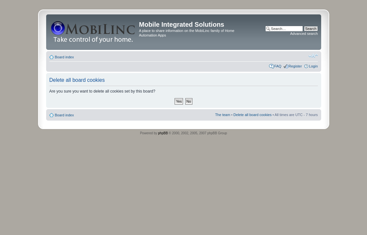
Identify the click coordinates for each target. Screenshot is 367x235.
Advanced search (304, 34)
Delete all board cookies (252, 115)
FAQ (278, 66)
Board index (64, 57)
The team (222, 115)
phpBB (163, 133)
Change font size (313, 56)
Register (295, 66)
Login (313, 66)
